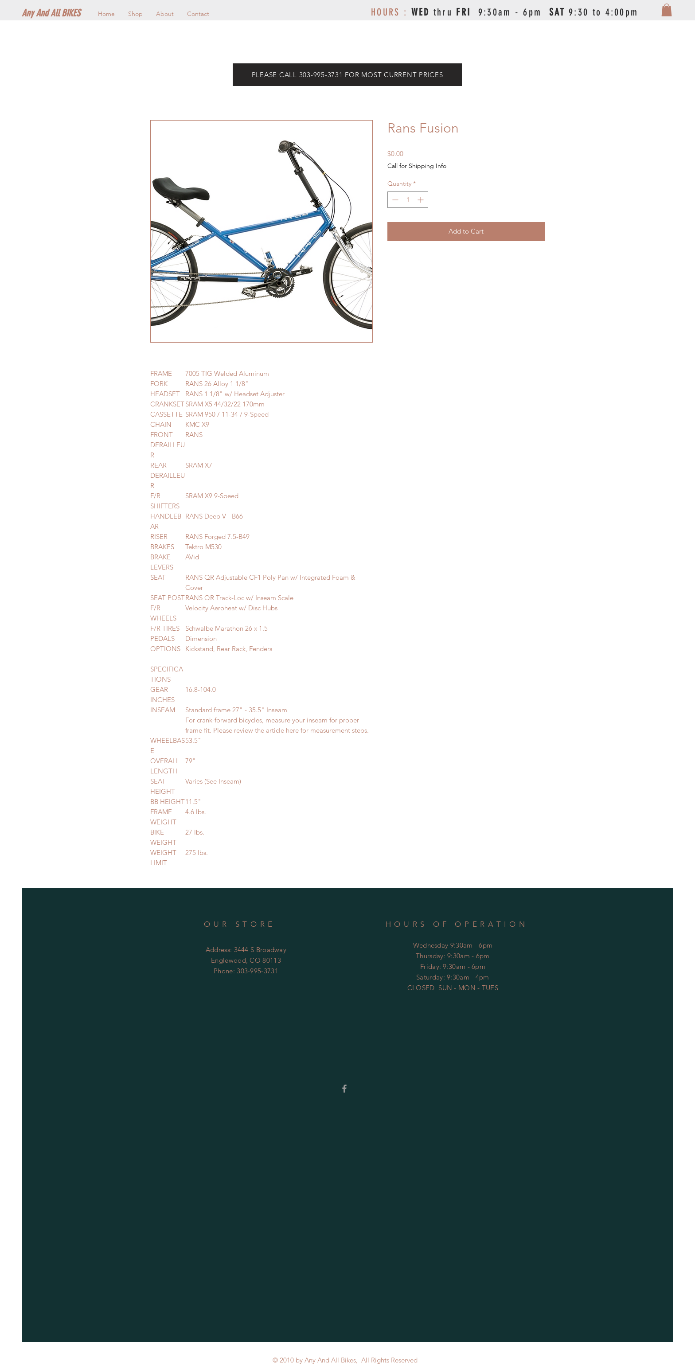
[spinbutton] (408, 199)
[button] (666, 10)
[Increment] (421, 199)
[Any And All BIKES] (65, 13)
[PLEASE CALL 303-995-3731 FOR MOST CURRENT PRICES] (347, 74)
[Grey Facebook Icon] (344, 1088)
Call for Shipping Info (416, 166)
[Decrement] (394, 199)
